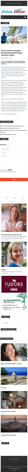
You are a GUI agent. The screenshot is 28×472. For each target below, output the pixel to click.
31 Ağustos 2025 (3, 389)
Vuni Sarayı (3, 387)
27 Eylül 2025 (3, 365)
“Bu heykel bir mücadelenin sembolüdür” (10, 128)
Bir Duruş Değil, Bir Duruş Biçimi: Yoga (11, 234)
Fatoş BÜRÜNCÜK (5, 239)
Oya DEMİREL (4, 273)
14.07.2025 (12, 273)
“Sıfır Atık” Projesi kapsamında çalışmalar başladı (12, 126)
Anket (15, 198)
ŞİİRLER (3, 270)
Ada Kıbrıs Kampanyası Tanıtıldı (8, 134)
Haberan (6, 323)
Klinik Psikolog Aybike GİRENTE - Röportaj (11, 363)
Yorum (22, 198)
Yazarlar (6, 198)
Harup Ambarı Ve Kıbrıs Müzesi (8, 411)
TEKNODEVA (14, 470)
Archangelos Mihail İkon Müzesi (8, 435)
